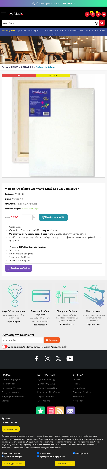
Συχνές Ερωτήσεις (45, 396)
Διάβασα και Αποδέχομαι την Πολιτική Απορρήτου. (34, 346)
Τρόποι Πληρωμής (46, 383)
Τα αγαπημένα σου (11, 392)
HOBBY (15, 66)
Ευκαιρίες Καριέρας (82, 392)
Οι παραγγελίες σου (11, 388)
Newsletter (78, 400)
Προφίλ (76, 383)
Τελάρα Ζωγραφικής (27, 203)
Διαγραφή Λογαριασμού (13, 396)
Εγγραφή (52, 340)
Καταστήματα (79, 388)
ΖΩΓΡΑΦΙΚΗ (27, 66)
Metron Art (17, 198)
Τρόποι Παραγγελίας (47, 388)
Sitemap (5, 400)
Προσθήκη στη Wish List (18, 268)
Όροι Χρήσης (43, 400)
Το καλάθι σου (8, 383)
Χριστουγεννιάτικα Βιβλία (28, 30)
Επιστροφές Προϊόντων (48, 392)
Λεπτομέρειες (10, 429)
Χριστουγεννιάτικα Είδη (53, 30)
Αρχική (5, 66)
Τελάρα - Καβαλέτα (45, 66)
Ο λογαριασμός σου (11, 379)
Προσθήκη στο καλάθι (53, 217)
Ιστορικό (77, 379)
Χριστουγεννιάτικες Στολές (79, 30)
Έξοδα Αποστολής (46, 379)
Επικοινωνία (78, 396)
